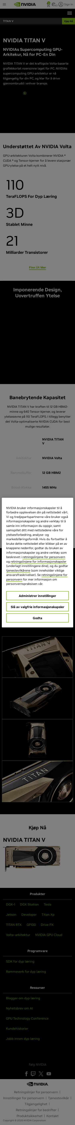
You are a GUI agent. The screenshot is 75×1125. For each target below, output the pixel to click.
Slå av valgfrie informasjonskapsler (37, 607)
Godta (37, 618)
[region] (37, 562)
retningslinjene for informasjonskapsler (38, 561)
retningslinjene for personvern (43, 557)
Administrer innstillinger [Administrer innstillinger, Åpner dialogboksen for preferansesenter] (37, 596)
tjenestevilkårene (18, 570)
